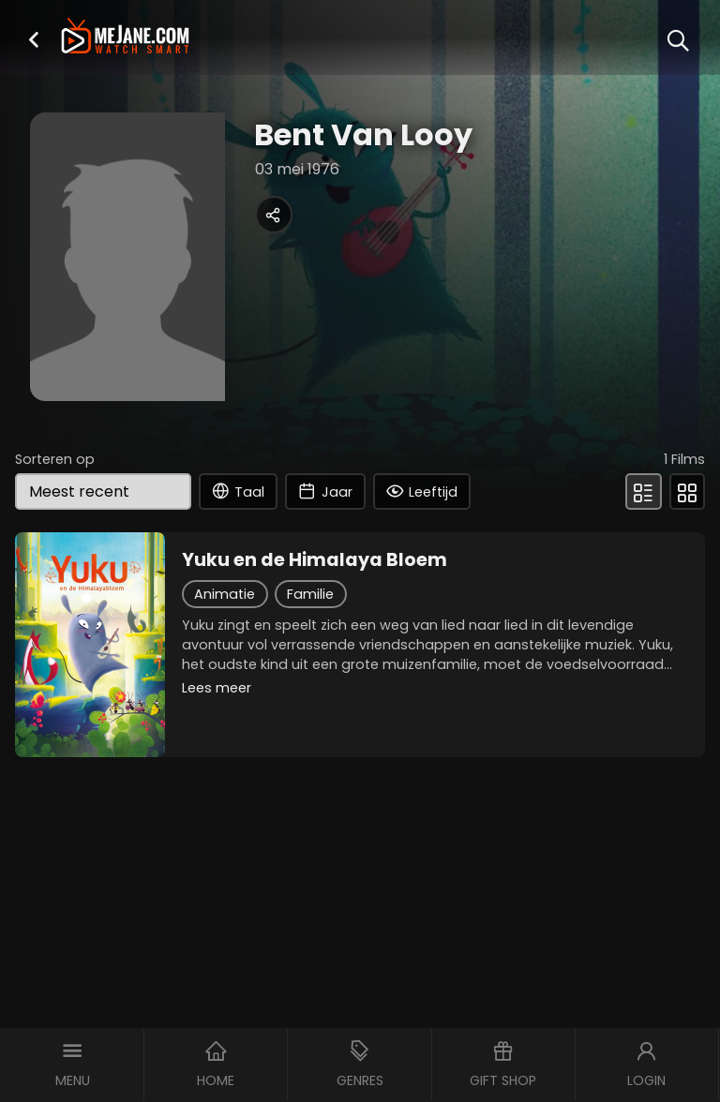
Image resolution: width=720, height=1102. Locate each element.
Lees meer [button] (216, 687)
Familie (310, 594)
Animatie (224, 594)
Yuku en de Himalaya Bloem (314, 560)
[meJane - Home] (124, 38)
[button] (33, 39)
